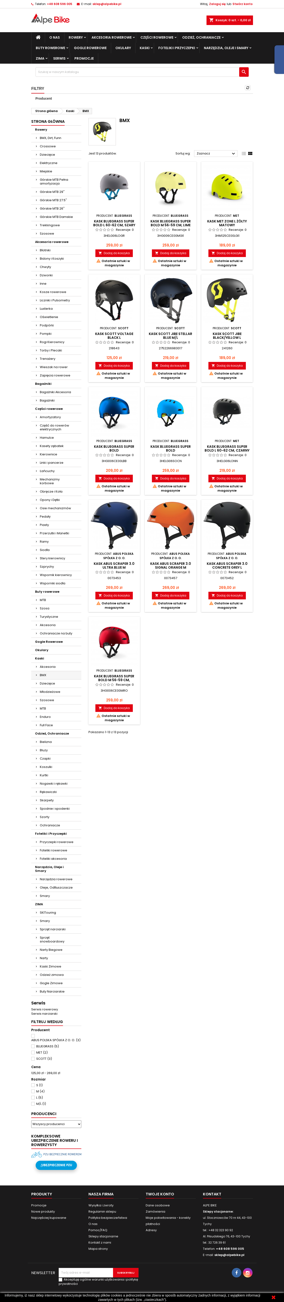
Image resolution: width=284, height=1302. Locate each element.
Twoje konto (160, 1194)
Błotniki (45, 250)
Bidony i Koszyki (52, 258)
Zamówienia (155, 1211)
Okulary (123, 48)
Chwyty (45, 267)
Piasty (44, 525)
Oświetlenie (49, 317)
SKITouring (48, 912)
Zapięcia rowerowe (55, 375)
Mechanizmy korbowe (50, 481)
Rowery (76, 37)
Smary (45, 896)
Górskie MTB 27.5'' (53, 200)
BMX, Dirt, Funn (50, 138)
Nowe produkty (43, 1211)
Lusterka (46, 308)
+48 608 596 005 (59, 4)
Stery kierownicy (52, 558)
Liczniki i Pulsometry (55, 300)
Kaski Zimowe (50, 966)
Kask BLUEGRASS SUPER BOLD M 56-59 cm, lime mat (170, 225)
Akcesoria (48, 625)
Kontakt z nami (99, 1242)
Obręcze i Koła (51, 491)
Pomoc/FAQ (97, 1230)
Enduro (45, 717)
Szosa (44, 608)
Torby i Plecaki (51, 350)
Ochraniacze (50, 825)
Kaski (145, 48)
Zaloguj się (217, 4)
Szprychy (47, 566)
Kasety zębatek (52, 446)
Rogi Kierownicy (52, 342)
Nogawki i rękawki (53, 783)
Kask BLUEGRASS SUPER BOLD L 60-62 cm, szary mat (114, 225)
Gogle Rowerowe (90, 48)
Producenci (43, 1114)
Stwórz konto (242, 4)
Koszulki (46, 767)
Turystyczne (49, 616)
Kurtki (44, 775)
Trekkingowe (50, 225)
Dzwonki (46, 275)
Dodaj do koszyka (114, 253)
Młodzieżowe (50, 692)
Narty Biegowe (51, 949)
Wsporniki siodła (52, 583)
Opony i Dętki (50, 500)
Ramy (44, 541)
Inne (43, 283)
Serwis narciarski (44, 1013)
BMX (43, 675)
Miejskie (46, 171)
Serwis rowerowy (44, 1009)
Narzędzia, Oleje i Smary (226, 48)
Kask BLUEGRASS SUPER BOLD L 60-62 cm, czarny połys (227, 450)
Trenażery (47, 358)
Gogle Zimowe (51, 983)
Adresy (151, 1230)
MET (42, 1052)
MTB (43, 600)
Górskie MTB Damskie (56, 217)
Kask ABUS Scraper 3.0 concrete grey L (227, 565)
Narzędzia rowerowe (56, 879)
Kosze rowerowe (53, 292)
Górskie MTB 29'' (52, 192)
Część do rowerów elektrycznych (54, 427)
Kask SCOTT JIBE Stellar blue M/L (170, 335)
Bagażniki (43, 383)
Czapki (45, 758)
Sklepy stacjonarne (103, 1236)
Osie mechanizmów (55, 508)
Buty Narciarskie (52, 991)
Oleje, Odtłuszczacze (56, 887)
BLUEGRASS (47, 1046)
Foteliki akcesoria (53, 858)
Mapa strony (98, 1248)
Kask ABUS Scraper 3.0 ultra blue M (114, 565)
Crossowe (48, 146)
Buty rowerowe (50, 48)
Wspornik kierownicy (56, 575)
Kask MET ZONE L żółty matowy (227, 223)
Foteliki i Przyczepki (176, 48)
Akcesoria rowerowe (112, 37)
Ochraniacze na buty (56, 633)
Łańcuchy (47, 471)
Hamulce (47, 437)
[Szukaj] (142, 72)
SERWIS (59, 58)
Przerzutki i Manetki (54, 533)
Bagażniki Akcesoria (55, 392)
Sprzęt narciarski (53, 929)
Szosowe (47, 233)
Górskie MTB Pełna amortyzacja (54, 181)
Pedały (45, 516)
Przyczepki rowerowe (56, 842)
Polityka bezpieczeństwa (107, 1217)
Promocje (84, 58)
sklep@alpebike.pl (107, 4)
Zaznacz (217, 154)
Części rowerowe (156, 37)
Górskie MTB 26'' (52, 208)
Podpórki (47, 325)
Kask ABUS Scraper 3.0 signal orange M (170, 565)
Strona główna (48, 121)
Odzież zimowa (52, 975)
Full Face (46, 725)
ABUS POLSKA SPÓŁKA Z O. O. (56, 1040)
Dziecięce (47, 154)
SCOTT (44, 1058)
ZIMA (40, 58)
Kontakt (212, 1194)
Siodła (45, 550)
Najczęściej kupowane (48, 1217)
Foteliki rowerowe (53, 850)
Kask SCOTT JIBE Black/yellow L (227, 335)
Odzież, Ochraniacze (201, 37)
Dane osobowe (158, 1205)
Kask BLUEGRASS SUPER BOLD (114, 448)
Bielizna (46, 742)
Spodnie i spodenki (55, 808)
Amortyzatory (50, 417)
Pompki (46, 333)
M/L (41, 1103)
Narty (44, 958)
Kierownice (48, 454)
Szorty (44, 817)
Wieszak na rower (54, 367)
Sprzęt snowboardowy (52, 939)
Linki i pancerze (51, 462)
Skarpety (47, 800)
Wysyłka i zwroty (101, 1205)
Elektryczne (48, 163)
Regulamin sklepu (102, 1211)
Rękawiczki (48, 792)
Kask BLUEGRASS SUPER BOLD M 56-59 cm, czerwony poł (114, 680)
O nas (54, 37)
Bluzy (44, 750)
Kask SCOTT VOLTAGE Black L (114, 335)
